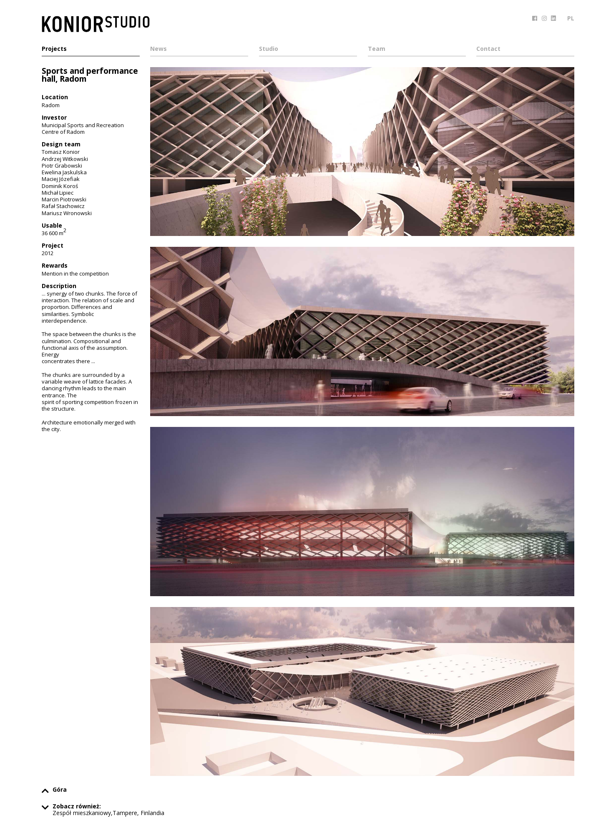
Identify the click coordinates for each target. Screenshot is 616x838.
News (158, 49)
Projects (54, 49)
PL (570, 18)
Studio (268, 49)
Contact (488, 49)
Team (376, 49)
